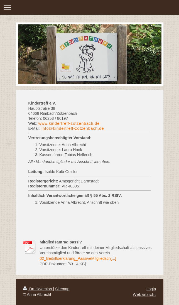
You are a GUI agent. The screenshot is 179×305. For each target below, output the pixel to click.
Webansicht (144, 294)
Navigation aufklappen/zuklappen (89, 7)
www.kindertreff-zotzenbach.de (69, 123)
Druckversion (38, 289)
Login (151, 289)
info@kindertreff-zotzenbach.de (72, 128)
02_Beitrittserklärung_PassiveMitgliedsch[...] (78, 258)
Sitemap (62, 289)
